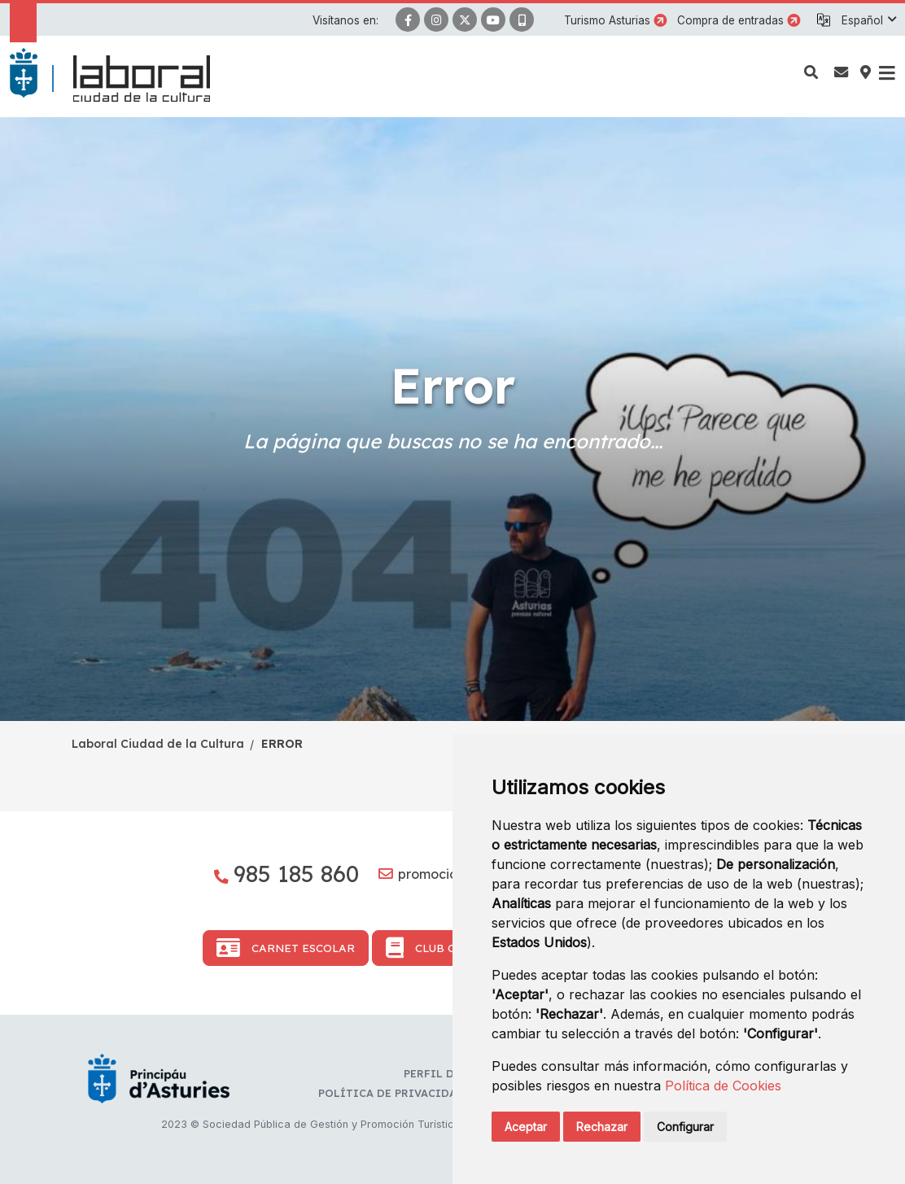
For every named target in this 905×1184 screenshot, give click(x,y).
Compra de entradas (730, 20)
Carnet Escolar (285, 948)
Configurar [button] (685, 1127)
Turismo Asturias (607, 20)
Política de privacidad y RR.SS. (414, 1092)
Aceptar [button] (526, 1127)
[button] (868, 20)
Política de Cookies (723, 1085)
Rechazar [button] (601, 1127)
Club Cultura (442, 948)
